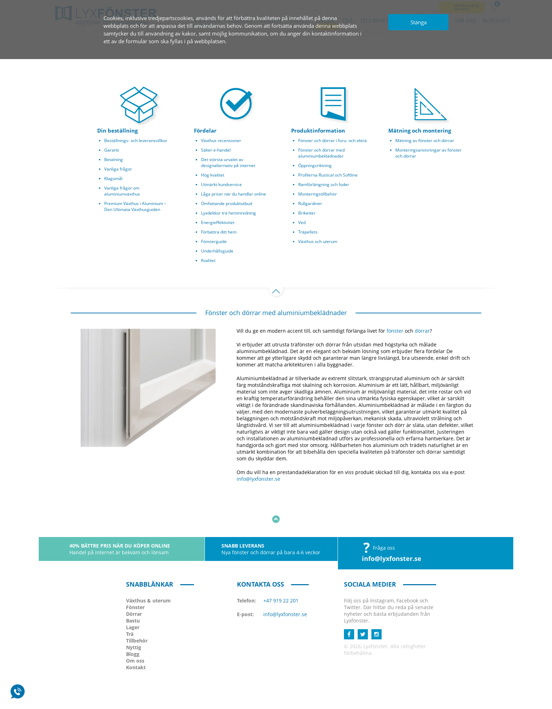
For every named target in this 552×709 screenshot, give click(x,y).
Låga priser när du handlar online (233, 194)
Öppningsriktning (315, 165)
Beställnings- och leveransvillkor (135, 140)
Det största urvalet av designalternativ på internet (228, 162)
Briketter (306, 213)
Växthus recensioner (221, 140)
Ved (302, 222)
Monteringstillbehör (317, 194)
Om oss (135, 635)
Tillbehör (137, 615)
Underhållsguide (217, 251)
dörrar (422, 330)
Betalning (113, 159)
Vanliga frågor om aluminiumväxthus (122, 191)
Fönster (135, 582)
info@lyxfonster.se (258, 478)
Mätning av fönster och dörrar (424, 140)
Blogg (132, 628)
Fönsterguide (214, 241)
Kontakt (136, 642)
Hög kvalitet (212, 175)
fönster (395, 330)
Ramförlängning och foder (323, 184)
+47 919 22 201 (281, 575)
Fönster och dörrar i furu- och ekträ (332, 140)
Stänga (418, 22)
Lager (132, 602)
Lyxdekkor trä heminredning (228, 213)
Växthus (148, 575)
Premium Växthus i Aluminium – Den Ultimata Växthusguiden (135, 206)
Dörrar (134, 588)
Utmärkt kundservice (221, 184)
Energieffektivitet (217, 222)
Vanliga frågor (118, 169)
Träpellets (308, 232)
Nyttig (133, 622)
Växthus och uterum (317, 241)
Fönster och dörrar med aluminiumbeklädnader (321, 153)
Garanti (111, 150)
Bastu (133, 595)
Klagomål (113, 178)
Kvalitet (208, 260)
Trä (129, 608)
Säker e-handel (216, 150)
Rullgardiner (310, 203)
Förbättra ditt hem (219, 232)
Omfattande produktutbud (226, 203)
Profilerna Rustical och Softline (328, 175)
